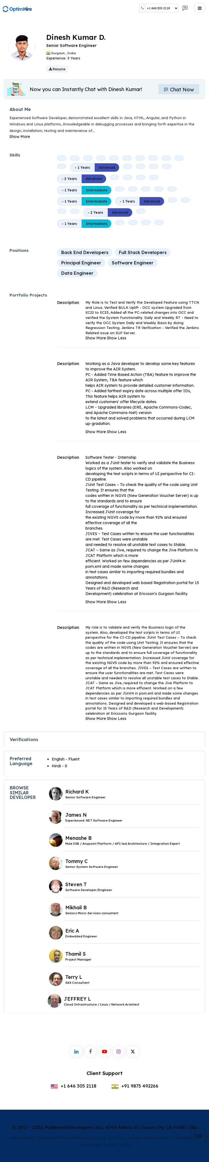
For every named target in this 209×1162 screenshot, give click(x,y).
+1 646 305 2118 (73, 1086)
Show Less (116, 338)
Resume (57, 69)
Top (198, 1135)
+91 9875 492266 (134, 1086)
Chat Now (179, 89)
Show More (20, 136)
